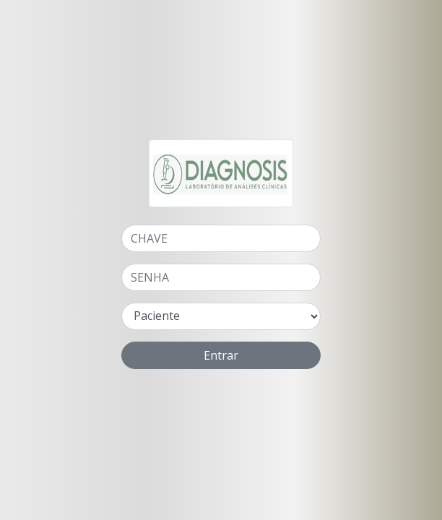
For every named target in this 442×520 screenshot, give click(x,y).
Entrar (221, 355)
